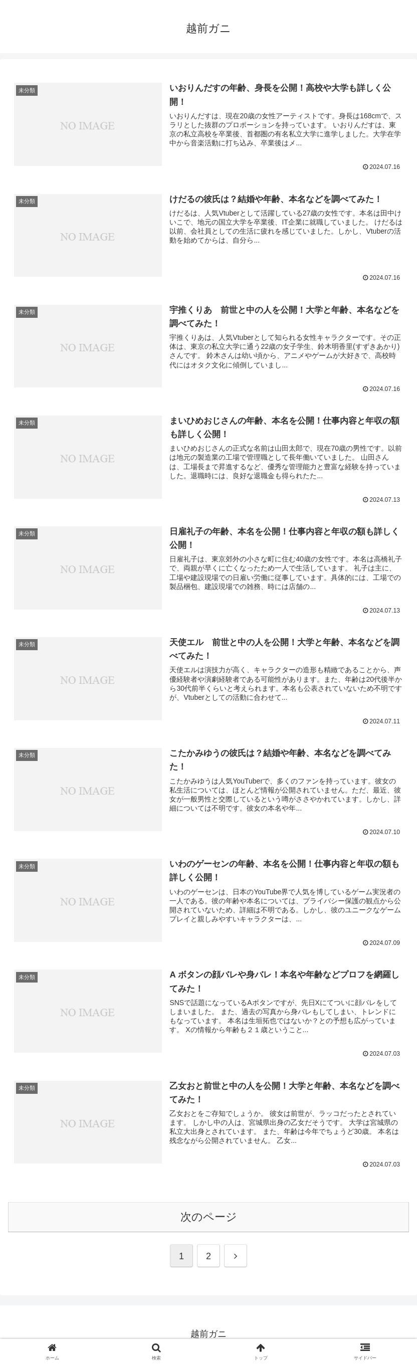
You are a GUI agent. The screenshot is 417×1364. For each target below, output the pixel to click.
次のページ (208, 1217)
